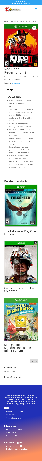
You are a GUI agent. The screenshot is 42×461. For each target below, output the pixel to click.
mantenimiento (10, 371)
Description (11, 90)
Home (6, 21)
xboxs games (14, 21)
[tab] (21, 90)
